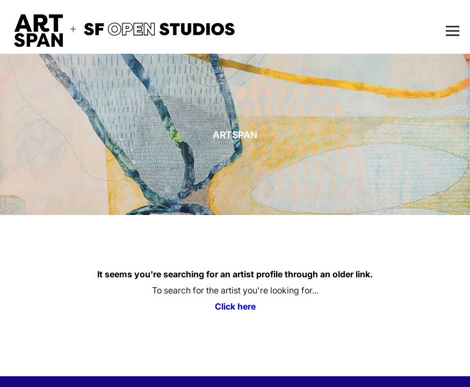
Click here (235, 306)
